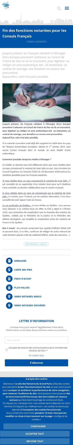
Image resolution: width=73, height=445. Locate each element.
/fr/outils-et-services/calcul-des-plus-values (36, 287)
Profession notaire (37, 244)
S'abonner (36, 363)
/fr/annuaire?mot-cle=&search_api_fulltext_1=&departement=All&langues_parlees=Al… (36, 261)
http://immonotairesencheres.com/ (36, 305)
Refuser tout (35, 441)
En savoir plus (36, 355)
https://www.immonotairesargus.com (36, 296)
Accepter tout (35, 433)
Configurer (38, 426)
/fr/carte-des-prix (36, 270)
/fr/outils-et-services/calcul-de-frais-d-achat (36, 278)
